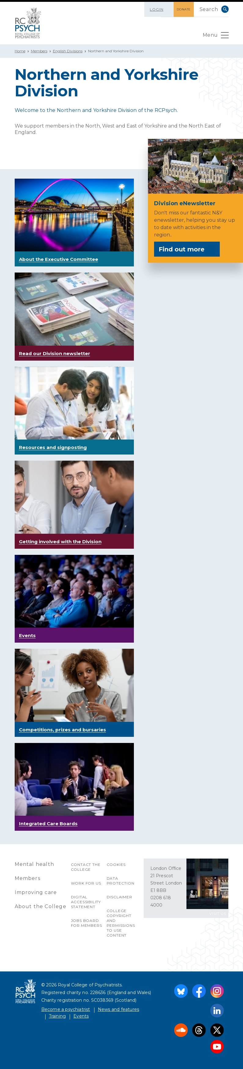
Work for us (86, 883)
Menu (216, 36)
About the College (40, 906)
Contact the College (86, 867)
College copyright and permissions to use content (121, 922)
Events (81, 1016)
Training (57, 1016)
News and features (118, 1009)
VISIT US (217, 913)
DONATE (184, 9)
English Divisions (68, 51)
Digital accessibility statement (86, 902)
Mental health (34, 864)
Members (39, 51)
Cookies (116, 864)
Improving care (36, 892)
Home (20, 51)
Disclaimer (119, 897)
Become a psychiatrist (65, 1009)
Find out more (187, 249)
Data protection (120, 880)
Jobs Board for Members (86, 923)
